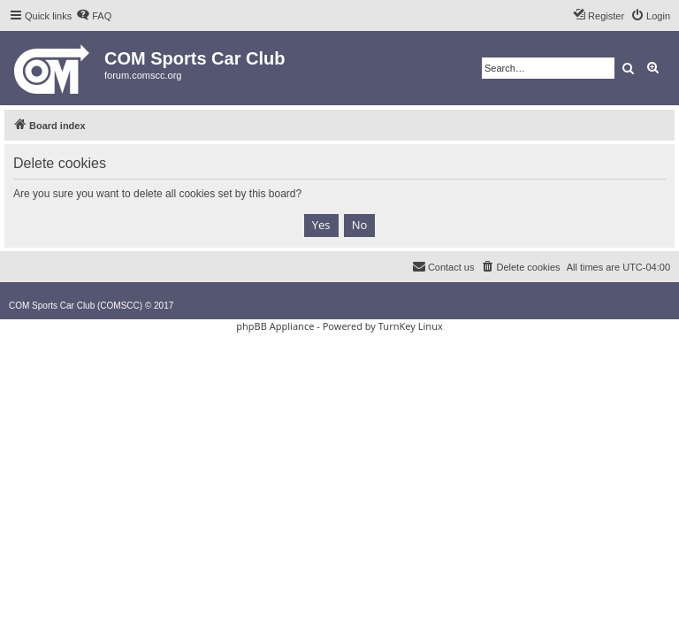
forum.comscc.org (142, 75)
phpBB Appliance (275, 326)
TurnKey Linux (410, 326)
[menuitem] (93, 16)
